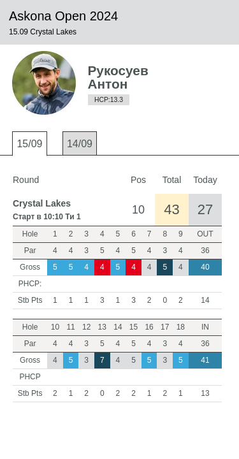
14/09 (79, 143)
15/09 (29, 143)
